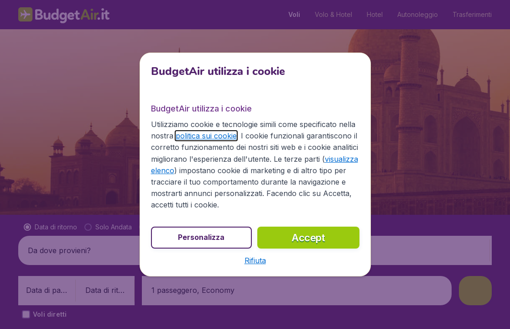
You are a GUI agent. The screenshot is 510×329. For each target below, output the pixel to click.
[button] (255, 260)
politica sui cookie (206, 135)
